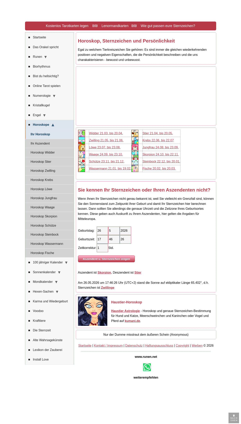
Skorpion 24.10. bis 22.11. (160, 154)
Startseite (37, 37)
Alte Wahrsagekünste (45, 340)
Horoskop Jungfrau (44, 198)
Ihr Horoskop (40, 134)
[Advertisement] (146, 96)
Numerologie (39, 95)
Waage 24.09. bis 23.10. (106, 154)
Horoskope (38, 124)
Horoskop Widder (43, 152)
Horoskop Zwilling (43, 170)
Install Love (38, 359)
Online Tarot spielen (44, 86)
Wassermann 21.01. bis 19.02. (110, 168)
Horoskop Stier (41, 161)
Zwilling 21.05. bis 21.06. (106, 140)
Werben (197, 345)
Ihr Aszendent (40, 143)
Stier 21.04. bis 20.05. (157, 133)
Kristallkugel (39, 105)
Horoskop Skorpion (44, 216)
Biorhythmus (39, 66)
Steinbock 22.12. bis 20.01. (161, 161)
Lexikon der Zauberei (45, 350)
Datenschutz (134, 345)
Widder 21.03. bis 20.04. (106, 133)
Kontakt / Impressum (108, 345)
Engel (34, 115)
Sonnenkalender (42, 272)
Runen (35, 56)
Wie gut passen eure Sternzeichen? (168, 26)
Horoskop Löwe (41, 189)
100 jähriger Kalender (45, 262)
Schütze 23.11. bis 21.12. (107, 161)
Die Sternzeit (39, 330)
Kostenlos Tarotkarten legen (67, 26)
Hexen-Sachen (41, 291)
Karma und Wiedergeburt (48, 301)
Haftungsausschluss (159, 345)
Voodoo (36, 311)
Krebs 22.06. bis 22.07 (158, 140)
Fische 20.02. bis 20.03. (159, 168)
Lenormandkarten (115, 26)
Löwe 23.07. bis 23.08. (105, 147)
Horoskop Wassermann (47, 243)
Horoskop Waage (43, 207)
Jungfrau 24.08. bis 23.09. (160, 147)
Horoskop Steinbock (45, 234)
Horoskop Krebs (42, 180)
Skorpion (104, 272)
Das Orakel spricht (43, 47)
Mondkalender (40, 281)
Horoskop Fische (42, 253)
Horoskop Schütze (43, 225)
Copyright (182, 345)
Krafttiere (37, 320)
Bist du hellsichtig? (43, 76)
